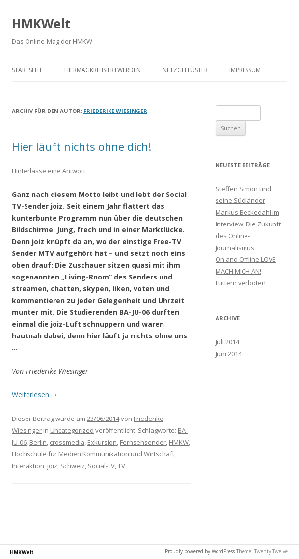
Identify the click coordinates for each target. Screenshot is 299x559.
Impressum (245, 70)
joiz (52, 465)
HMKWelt (41, 23)
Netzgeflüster (185, 70)
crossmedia (67, 442)
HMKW (179, 442)
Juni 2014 (229, 353)
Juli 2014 (227, 341)
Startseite (27, 70)
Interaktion (28, 465)
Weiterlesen (35, 394)
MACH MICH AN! (238, 271)
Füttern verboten (241, 283)
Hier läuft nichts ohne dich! (81, 146)
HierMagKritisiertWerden (102, 70)
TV (121, 465)
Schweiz (72, 465)
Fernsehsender (143, 442)
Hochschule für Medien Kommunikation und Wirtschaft (93, 453)
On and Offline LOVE (246, 259)
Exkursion (102, 442)
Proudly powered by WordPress (200, 551)
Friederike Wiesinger (115, 110)
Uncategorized (72, 430)
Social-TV (101, 465)
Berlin (38, 442)
